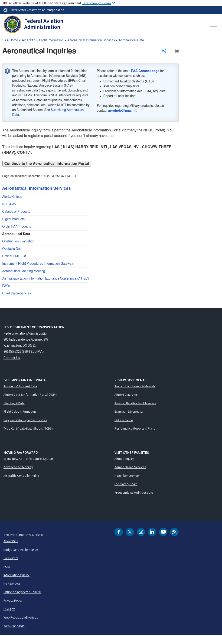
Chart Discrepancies (16, 294)
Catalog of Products (16, 212)
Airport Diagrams (125, 395)
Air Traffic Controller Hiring (21, 476)
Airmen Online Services (130, 467)
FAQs (6, 286)
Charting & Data (14, 403)
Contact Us (11, 358)
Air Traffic (28, 40)
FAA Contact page (145, 71)
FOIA (6, 567)
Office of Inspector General (22, 592)
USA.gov (9, 609)
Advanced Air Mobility (18, 467)
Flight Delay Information (19, 412)
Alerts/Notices (12, 197)
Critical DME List (14, 256)
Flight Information (51, 40)
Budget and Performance (20, 550)
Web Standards (14, 626)
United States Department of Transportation (37, 10)
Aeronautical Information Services (91, 40)
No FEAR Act (11, 584)
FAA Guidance (123, 420)
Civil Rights (10, 558)
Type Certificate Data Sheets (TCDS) (28, 429)
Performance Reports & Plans (134, 429)
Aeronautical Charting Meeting (23, 271)
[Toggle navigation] (213, 24)
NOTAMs (9, 204)
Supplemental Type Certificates (25, 420)
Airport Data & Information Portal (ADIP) (30, 395)
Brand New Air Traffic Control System (28, 459)
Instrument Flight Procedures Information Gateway (37, 264)
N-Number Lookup (126, 476)
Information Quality (16, 575)
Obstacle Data (12, 249)
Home (10, 40)
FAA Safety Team (125, 484)
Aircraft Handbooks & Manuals (134, 387)
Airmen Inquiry (124, 459)
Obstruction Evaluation (18, 242)
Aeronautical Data (131, 40)
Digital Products (13, 219)
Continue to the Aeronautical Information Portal (46, 164)
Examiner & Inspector (129, 412)
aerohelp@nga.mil (122, 111)
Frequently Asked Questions (133, 493)
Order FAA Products (16, 227)
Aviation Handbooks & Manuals (135, 403)
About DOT (10, 541)
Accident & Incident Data (20, 387)
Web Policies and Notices (20, 618)
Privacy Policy (13, 601)
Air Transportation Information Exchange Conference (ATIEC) (45, 279)
